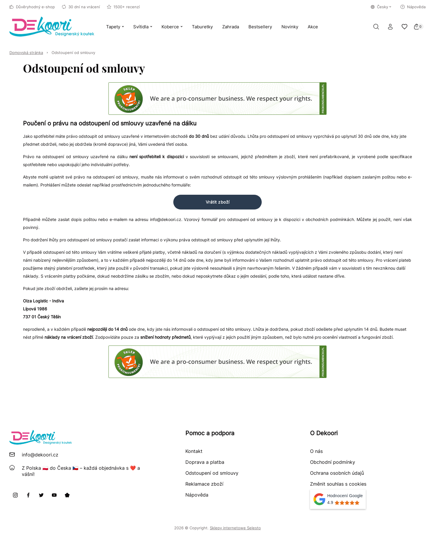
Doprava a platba (204, 462)
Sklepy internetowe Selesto (235, 527)
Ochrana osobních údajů (337, 473)
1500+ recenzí (123, 6)
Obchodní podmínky (332, 462)
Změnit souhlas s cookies (338, 484)
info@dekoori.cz (40, 455)
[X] (41, 495)
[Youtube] (54, 495)
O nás (316, 451)
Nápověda (413, 6)
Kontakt (193, 451)
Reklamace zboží (204, 484)
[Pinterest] (67, 495)
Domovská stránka (26, 52)
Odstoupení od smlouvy (73, 52)
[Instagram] (15, 495)
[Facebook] (28, 495)
